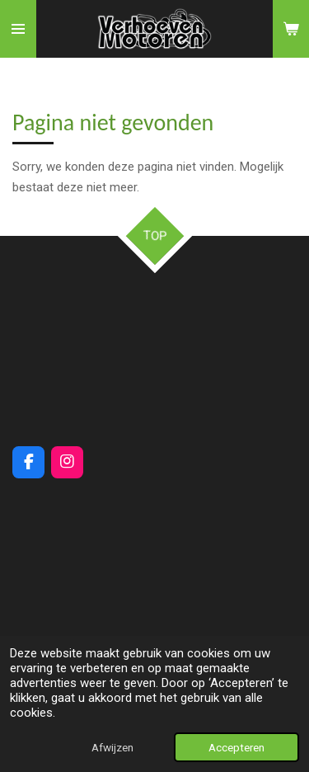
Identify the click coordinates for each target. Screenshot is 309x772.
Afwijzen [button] (112, 747)
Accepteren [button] (236, 747)
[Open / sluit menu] (18, 29)
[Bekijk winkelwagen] (291, 29)
